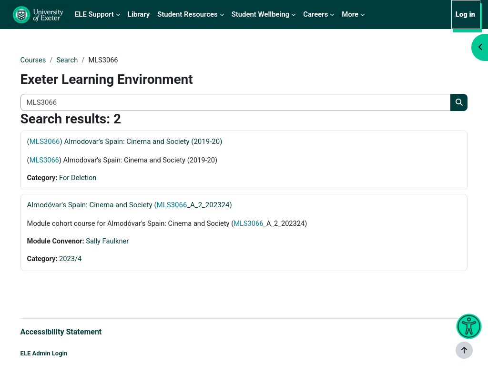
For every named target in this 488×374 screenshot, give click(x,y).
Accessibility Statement (74, 331)
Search (81, 60)
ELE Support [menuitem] (94, 14)
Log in (465, 14)
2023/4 (84, 260)
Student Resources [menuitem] (187, 14)
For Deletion (92, 178)
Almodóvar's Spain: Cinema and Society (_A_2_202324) (143, 206)
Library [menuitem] (139, 14)
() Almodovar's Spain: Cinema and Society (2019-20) (138, 142)
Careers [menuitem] (315, 14)
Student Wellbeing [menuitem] (261, 14)
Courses (47, 60)
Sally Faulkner (122, 242)
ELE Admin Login (57, 353)
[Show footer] (464, 350)
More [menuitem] (350, 14)
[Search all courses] (235, 102)
